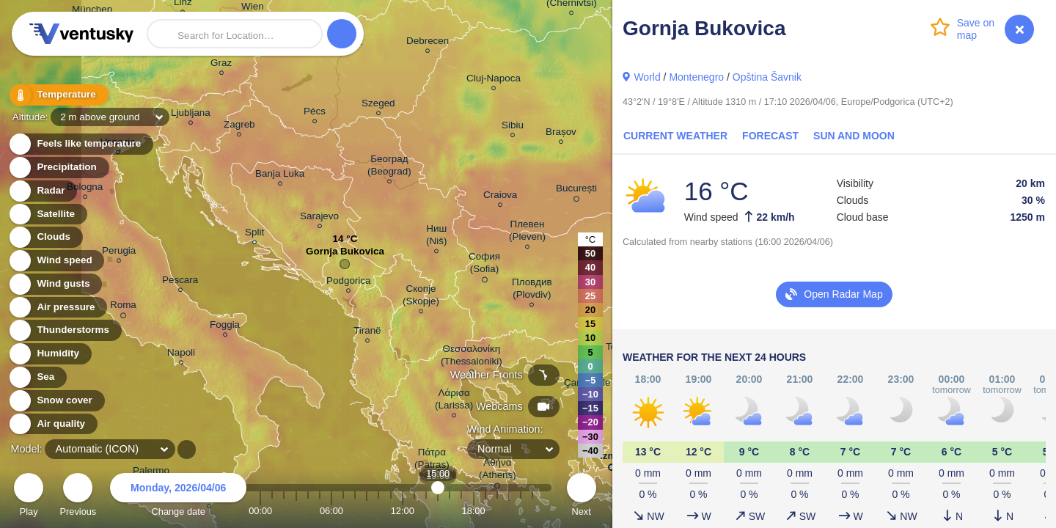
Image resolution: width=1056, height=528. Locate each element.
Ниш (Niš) (436, 237)
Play (28, 497)
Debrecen (427, 43)
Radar (42, 191)
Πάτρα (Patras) (432, 460)
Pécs (315, 113)
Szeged (378, 105)
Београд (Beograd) (389, 167)
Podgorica (348, 282)
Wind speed (56, 260)
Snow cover (56, 400)
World (647, 77)
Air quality (52, 424)
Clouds (45, 237)
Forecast (770, 136)
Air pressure (57, 307)
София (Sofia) (484, 265)
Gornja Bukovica (345, 255)
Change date (178, 497)
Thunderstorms (64, 330)
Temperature (58, 95)
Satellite (47, 214)
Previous (77, 497)
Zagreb (239, 126)
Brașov (561, 134)
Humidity (49, 353)
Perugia (119, 252)
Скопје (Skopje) (421, 297)
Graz (221, 65)
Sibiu (513, 127)
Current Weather (675, 136)
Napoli (181, 354)
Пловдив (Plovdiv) (532, 290)
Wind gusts (55, 284)
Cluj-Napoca (493, 80)
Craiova (500, 197)
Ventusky (79, 34)
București (576, 191)
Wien (252, 9)
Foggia (225, 326)
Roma (123, 307)
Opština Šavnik (767, 77)
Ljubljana (190, 114)
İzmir (611, 458)
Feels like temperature (80, 144)
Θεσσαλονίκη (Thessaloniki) (471, 357)
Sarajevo (319, 218)
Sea (37, 377)
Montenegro (696, 77)
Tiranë (367, 332)
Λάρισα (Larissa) (454, 401)
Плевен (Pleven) (527, 232)
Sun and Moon (854, 136)
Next (581, 497)
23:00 (532, 510)
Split (254, 234)
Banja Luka (279, 175)
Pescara (180, 282)
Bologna (85, 189)
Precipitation (58, 167)
